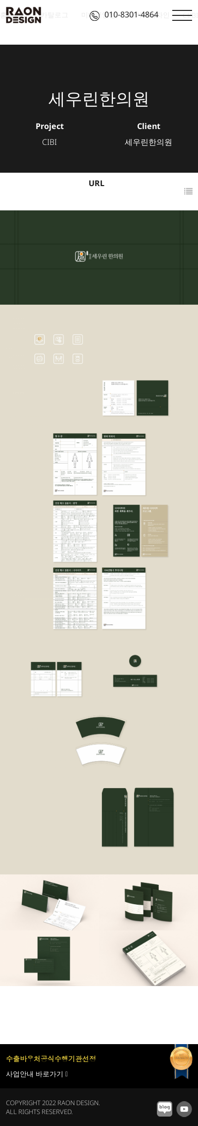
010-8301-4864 (124, 14)
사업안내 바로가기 (37, 1073)
